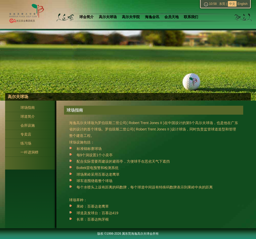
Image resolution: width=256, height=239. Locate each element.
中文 (232, 4)
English (243, 4)
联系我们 (191, 17)
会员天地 (171, 17)
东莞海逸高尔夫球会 (25, 14)
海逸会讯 (152, 17)
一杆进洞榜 (29, 152)
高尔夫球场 (108, 17)
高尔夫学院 (131, 17)
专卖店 (25, 134)
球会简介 (86, 17)
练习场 (25, 143)
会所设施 (27, 125)
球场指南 (27, 107)
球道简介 (27, 116)
